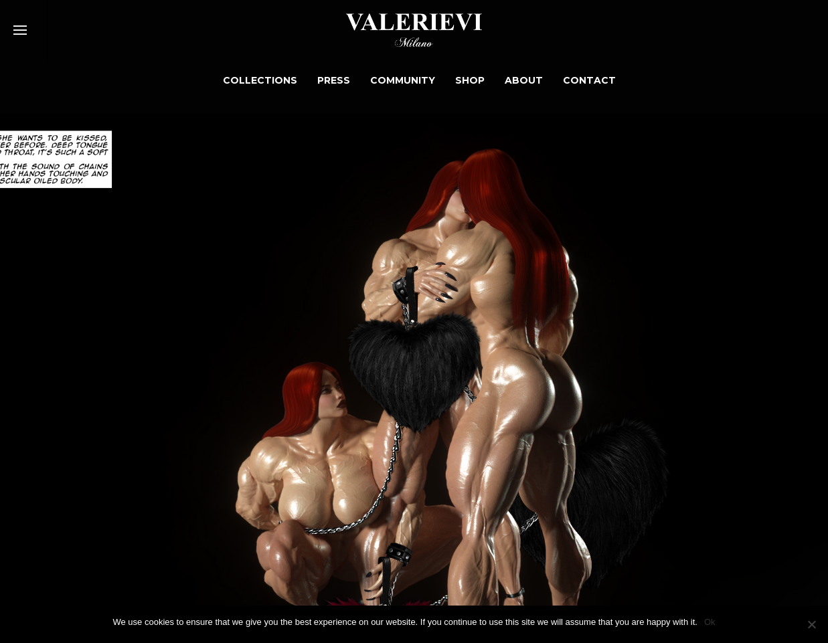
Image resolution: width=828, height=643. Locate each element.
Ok (710, 622)
